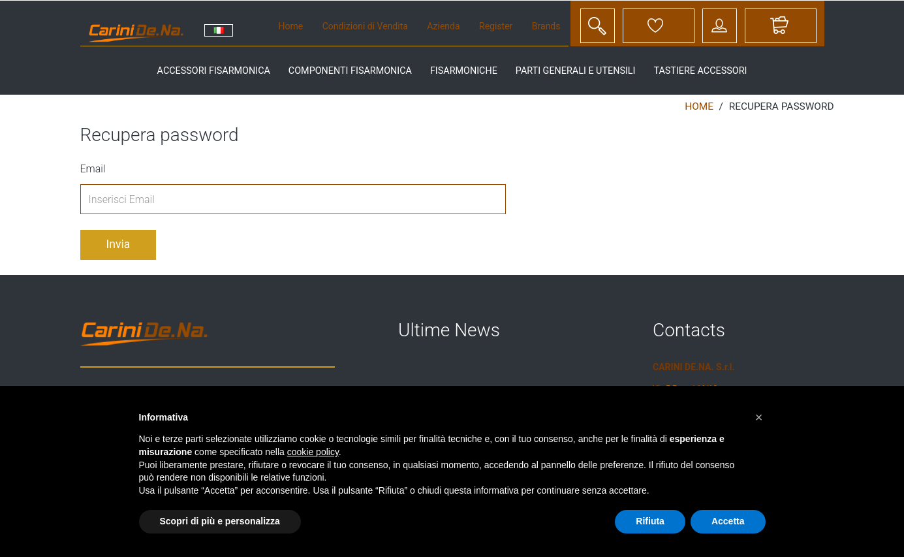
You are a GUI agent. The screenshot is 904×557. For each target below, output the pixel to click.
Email (93, 169)
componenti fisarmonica (350, 70)
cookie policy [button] (313, 452)
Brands (546, 26)
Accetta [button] (728, 521)
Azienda (443, 26)
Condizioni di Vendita (365, 26)
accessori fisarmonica (213, 70)
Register (495, 26)
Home (291, 26)
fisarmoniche (463, 70)
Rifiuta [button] (650, 521)
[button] (759, 417)
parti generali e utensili (576, 70)
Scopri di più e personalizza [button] (220, 521)
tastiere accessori (700, 70)
